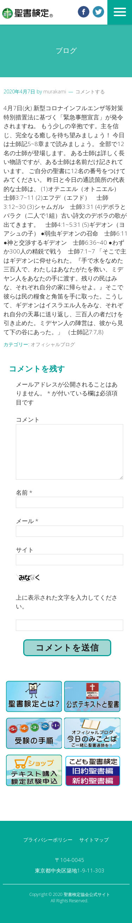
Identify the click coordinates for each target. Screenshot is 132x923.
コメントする (90, 91)
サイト (25, 550)
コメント (28, 419)
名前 (24, 492)
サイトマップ (94, 839)
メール (27, 521)
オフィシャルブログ (53, 344)
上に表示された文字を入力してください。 (67, 602)
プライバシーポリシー (48, 839)
